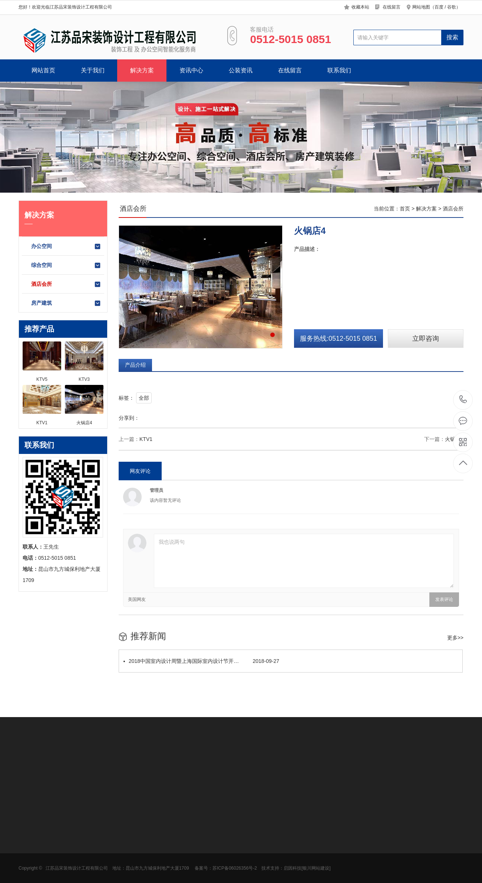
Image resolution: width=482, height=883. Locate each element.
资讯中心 (191, 70)
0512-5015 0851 (463, 400)
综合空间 (66, 265)
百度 (439, 7)
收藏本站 (360, 7)
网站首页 (43, 70)
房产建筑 (66, 303)
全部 (144, 398)
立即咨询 (425, 338)
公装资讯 (240, 70)
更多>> (455, 638)
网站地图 (421, 7)
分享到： (129, 418)
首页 (405, 209)
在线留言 (391, 7)
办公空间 (66, 246)
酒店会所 (66, 284)
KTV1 (145, 439)
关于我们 (93, 70)
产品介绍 (135, 365)
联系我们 (339, 70)
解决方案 (142, 70)
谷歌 (451, 7)
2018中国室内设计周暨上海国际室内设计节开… (201, 661)
